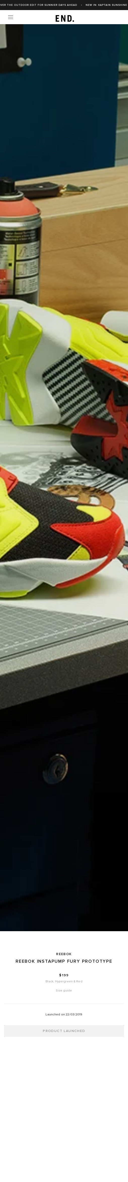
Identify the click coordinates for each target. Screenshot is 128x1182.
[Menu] (10, 17)
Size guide (64, 990)
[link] (64, 17)
